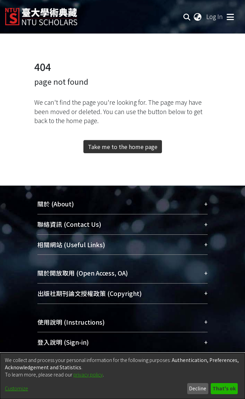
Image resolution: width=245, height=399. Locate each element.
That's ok (224, 388)
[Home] (41, 14)
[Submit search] (187, 16)
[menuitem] (198, 16)
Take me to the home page (122, 146)
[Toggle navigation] (230, 16)
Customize (16, 388)
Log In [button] (215, 16)
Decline (197, 388)
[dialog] (122, 376)
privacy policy (88, 374)
